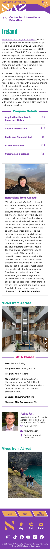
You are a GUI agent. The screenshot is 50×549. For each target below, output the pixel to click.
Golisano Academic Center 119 (33, 436)
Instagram (8, 537)
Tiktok (15, 537)
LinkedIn (35, 537)
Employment (35, 546)
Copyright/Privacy (32, 544)
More (45, 3)
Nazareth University (14, 6)
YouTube (28, 537)
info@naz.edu (41, 526)
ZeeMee (42, 537)
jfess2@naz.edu (31, 431)
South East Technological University (18, 39)
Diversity (44, 544)
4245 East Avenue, (21, 526)
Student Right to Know (20, 546)
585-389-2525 (31, 526)
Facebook (22, 537)
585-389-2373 (30, 426)
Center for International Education (33, 421)
